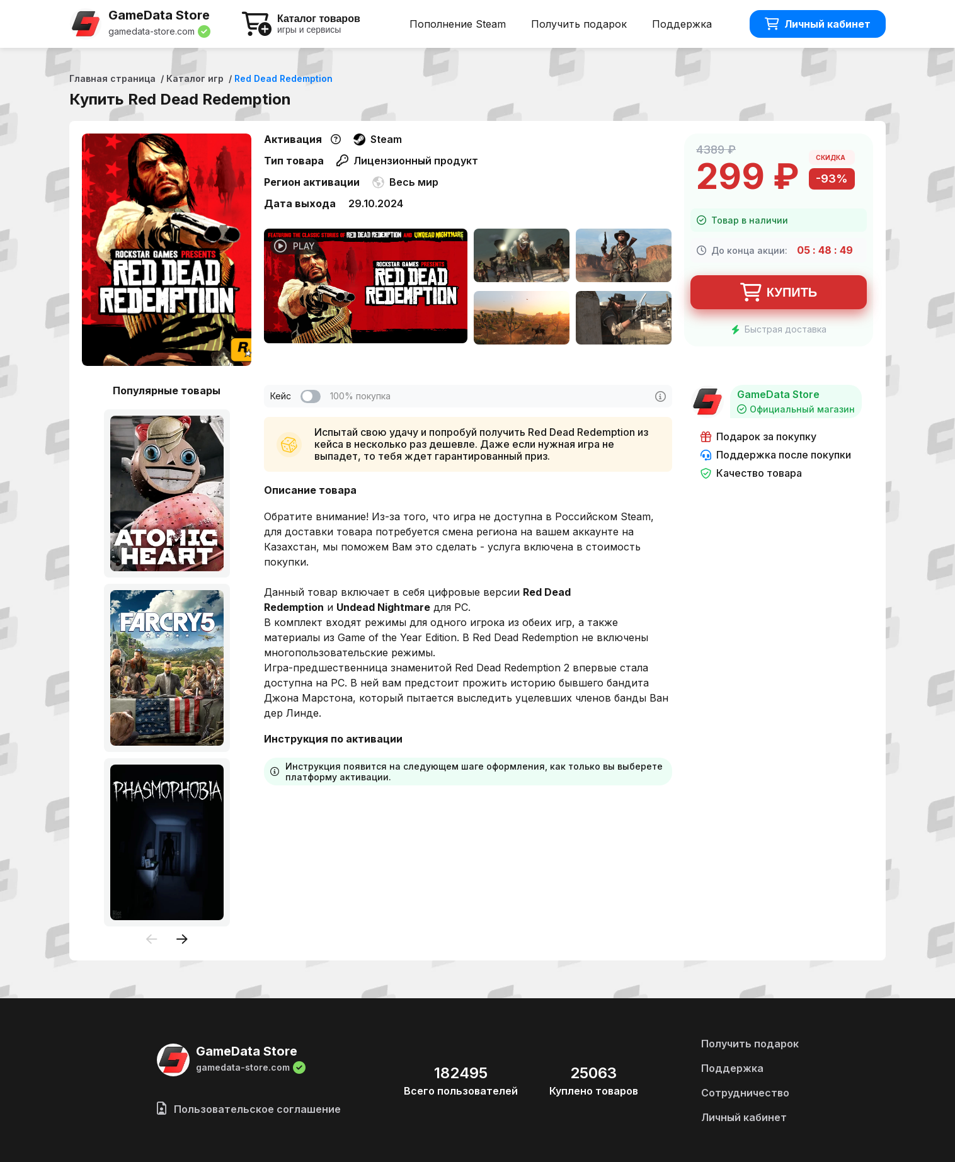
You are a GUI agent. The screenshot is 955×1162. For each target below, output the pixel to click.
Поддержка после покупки (776, 455)
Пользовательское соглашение (249, 1109)
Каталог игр (195, 78)
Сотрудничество (745, 1092)
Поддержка (682, 24)
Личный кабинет (818, 24)
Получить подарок (579, 24)
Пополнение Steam (457, 24)
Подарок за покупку (758, 437)
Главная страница (112, 78)
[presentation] (151, 940)
